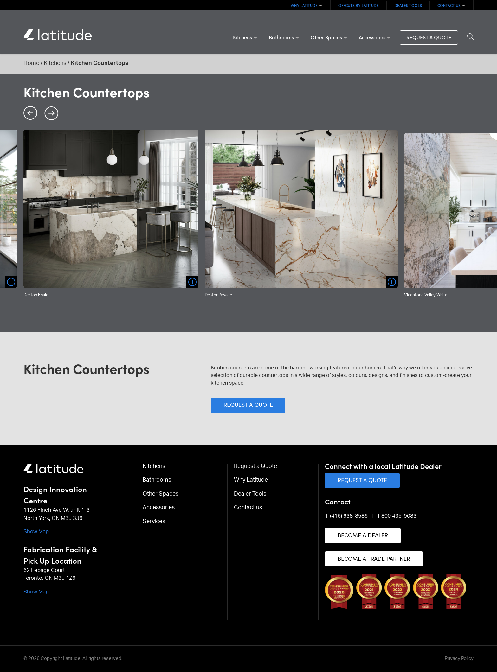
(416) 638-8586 (349, 516)
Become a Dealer (363, 535)
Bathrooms (281, 37)
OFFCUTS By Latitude (358, 5)
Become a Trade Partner (374, 558)
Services (154, 521)
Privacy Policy (459, 658)
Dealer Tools (408, 5)
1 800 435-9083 (396, 516)
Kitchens (242, 37)
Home (31, 63)
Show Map (36, 531)
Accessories (372, 37)
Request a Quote (428, 37)
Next (51, 113)
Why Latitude (304, 5)
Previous (30, 113)
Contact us (449, 5)
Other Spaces (326, 37)
